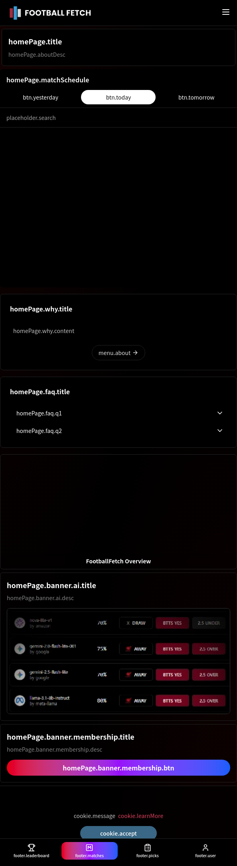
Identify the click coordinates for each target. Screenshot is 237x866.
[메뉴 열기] (226, 12)
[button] (118, 511)
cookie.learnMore (140, 816)
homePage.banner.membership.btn (118, 767)
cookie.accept (118, 833)
